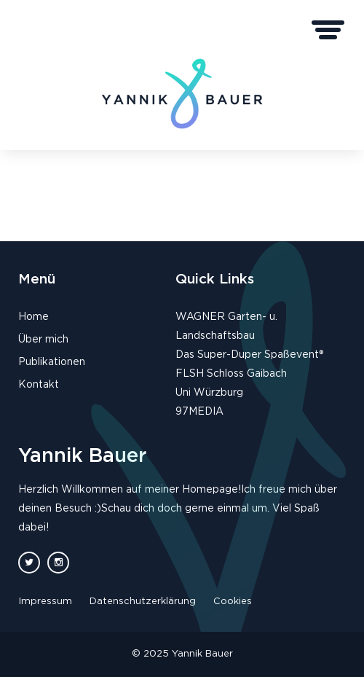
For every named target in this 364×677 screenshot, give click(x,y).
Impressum (45, 601)
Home (33, 317)
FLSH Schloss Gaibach (231, 374)
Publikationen (51, 362)
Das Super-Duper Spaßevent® (249, 355)
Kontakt (38, 385)
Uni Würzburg (209, 393)
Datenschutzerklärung (143, 601)
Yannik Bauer (82, 456)
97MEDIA (199, 412)
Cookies (232, 601)
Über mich (43, 339)
